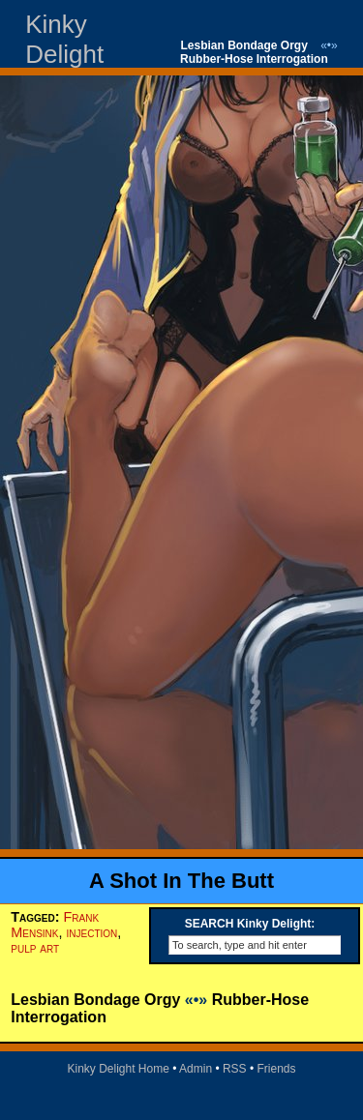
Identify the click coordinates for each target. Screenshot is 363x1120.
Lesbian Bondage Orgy (244, 45)
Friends (276, 1069)
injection (91, 932)
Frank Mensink (55, 924)
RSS (235, 1069)
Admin (195, 1069)
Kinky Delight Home (117, 1069)
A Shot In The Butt (181, 881)
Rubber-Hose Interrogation (254, 59)
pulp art (35, 948)
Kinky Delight (64, 39)
